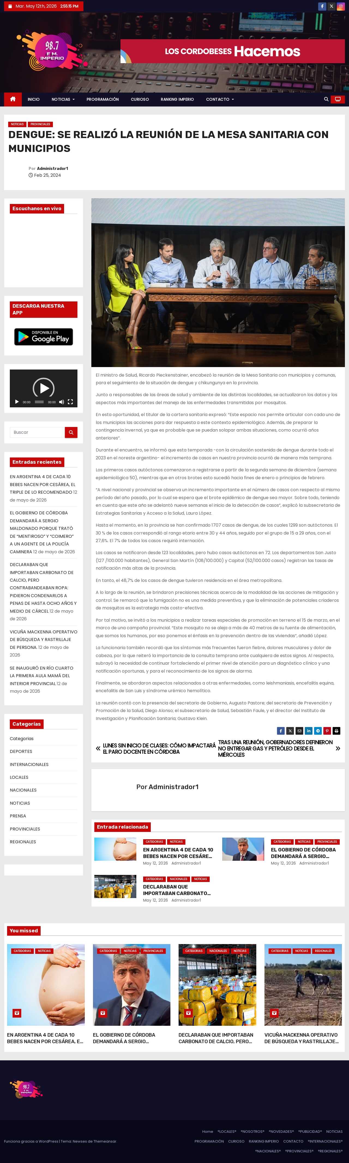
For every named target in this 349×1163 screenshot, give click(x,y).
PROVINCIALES (40, 124)
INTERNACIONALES (29, 764)
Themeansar (105, 1141)
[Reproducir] (17, 402)
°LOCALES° (227, 1131)
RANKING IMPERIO (177, 99)
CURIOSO (140, 99)
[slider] (39, 402)
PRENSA (18, 816)
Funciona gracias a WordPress (31, 1141)
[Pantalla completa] (70, 402)
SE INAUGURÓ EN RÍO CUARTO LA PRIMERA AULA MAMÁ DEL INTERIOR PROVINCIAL (41, 676)
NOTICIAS (63, 99)
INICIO (34, 99)
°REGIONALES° (330, 1151)
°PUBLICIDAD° (310, 1131)
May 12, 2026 (155, 863)
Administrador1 (52, 168)
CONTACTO (220, 99)
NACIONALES (23, 790)
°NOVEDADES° (281, 1131)
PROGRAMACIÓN (103, 99)
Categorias (22, 738)
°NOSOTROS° (252, 1131)
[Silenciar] (61, 402)
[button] (326, 99)
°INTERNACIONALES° (325, 1141)
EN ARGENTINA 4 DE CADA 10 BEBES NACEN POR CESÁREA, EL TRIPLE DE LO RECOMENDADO (42, 484)
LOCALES (19, 777)
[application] (43, 389)
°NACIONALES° (268, 1151)
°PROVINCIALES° (299, 1151)
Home (207, 1131)
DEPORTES (21, 751)
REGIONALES (23, 842)
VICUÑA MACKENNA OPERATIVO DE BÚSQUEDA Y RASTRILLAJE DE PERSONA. (43, 640)
